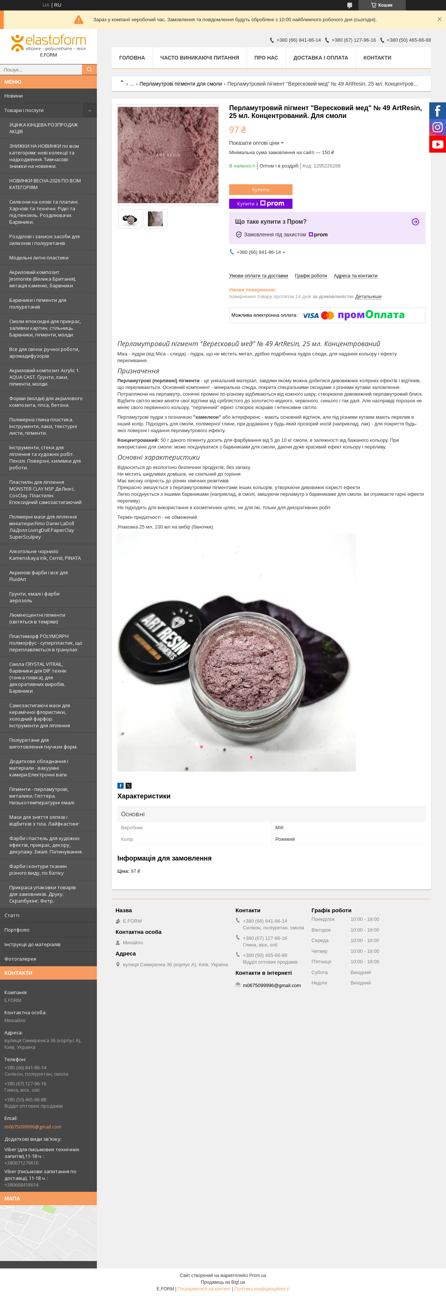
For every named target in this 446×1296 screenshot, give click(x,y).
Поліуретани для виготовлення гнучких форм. (43, 743)
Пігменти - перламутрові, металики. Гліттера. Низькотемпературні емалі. (42, 796)
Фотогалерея (20, 958)
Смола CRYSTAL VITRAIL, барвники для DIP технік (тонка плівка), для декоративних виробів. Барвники (38, 677)
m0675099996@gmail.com (32, 1126)
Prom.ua (257, 1275)
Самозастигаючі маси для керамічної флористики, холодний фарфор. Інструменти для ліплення (39, 715)
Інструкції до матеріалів (32, 944)
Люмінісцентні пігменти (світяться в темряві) (37, 618)
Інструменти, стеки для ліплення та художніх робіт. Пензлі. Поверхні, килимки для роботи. (45, 457)
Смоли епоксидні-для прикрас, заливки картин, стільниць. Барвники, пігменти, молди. (45, 328)
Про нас (266, 58)
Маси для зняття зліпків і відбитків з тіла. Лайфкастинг (44, 820)
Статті (11, 915)
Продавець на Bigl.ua (223, 1282)
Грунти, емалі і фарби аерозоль (34, 597)
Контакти (378, 58)
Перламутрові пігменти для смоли (181, 84)
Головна (132, 58)
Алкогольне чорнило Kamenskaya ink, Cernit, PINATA (45, 554)
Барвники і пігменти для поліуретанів (37, 303)
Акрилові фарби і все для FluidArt (38, 575)
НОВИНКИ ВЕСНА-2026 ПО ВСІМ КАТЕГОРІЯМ (45, 184)
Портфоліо (16, 929)
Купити (260, 189)
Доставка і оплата (321, 58)
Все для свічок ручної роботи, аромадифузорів (44, 352)
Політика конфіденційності (262, 1289)
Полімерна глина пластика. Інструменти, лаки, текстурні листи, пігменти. (43, 426)
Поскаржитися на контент (204, 1289)
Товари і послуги (24, 110)
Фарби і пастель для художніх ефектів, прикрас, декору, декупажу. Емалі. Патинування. (46, 845)
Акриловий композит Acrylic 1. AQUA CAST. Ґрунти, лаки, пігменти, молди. (44, 377)
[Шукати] (89, 69)
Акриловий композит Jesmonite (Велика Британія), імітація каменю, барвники (42, 279)
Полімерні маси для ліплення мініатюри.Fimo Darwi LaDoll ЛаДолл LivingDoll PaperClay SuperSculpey (43, 526)
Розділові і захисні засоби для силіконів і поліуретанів (44, 239)
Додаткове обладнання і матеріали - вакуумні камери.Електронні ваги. (38, 768)
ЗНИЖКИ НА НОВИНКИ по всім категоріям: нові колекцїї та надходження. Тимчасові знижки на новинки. (44, 156)
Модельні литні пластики (39, 257)
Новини (13, 95)
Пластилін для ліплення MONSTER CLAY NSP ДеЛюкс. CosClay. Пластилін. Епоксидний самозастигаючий (45, 492)
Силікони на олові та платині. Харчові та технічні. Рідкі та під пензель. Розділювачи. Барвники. (44, 211)
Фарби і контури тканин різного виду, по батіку (38, 869)
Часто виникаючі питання (199, 58)
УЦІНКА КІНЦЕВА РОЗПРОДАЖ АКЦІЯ (43, 128)
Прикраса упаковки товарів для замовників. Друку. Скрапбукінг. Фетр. (42, 894)
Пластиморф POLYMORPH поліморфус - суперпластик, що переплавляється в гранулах (45, 643)
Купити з (260, 203)
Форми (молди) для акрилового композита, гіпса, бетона (46, 401)
